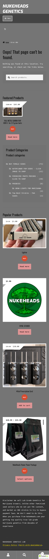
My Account (8, 555)
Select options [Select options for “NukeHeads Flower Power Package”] (24, 479)
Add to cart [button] (24, 405)
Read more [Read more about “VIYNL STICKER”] (24, 332)
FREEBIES (16, 184)
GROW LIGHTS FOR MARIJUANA (28, 188)
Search (24, 555)
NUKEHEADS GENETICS (15, 8)
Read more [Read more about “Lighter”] (24, 266)
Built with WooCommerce (30, 545)
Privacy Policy (10, 545)
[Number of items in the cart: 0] (5, 29)
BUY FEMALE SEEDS (17, 164)
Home (7, 42)
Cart (38, 553)
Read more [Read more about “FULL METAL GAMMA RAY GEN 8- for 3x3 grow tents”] (12, 137)
